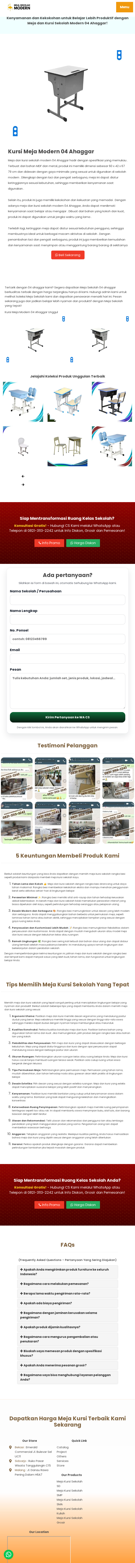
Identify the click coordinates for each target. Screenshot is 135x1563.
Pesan (67, 689)
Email (67, 657)
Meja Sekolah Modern (72, 1558)
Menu (124, 7)
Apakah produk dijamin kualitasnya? (50, 1328)
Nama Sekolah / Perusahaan (67, 598)
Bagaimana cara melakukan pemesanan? (54, 1285)
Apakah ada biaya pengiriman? (46, 1304)
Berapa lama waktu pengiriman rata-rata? (55, 1295)
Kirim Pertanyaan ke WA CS (68, 718)
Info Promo (49, 544)
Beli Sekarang (68, 255)
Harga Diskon (83, 544)
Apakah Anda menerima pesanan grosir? (53, 1366)
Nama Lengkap (67, 618)
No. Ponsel (67, 637)
